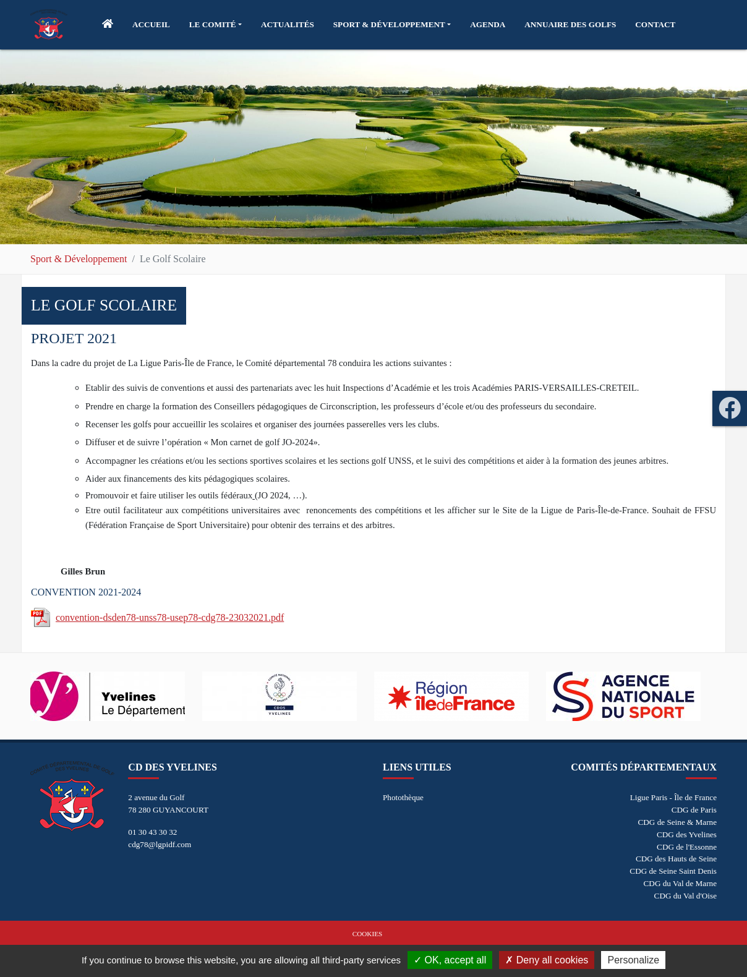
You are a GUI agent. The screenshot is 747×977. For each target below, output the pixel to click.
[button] (215, 25)
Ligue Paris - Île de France (673, 797)
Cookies (367, 933)
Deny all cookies (546, 960)
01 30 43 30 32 (152, 832)
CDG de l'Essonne (687, 846)
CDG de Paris (694, 809)
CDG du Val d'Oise (685, 895)
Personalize (633, 960)
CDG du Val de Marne (680, 883)
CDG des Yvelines (687, 834)
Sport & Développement (78, 259)
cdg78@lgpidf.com (159, 844)
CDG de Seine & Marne (677, 822)
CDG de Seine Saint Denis (673, 871)
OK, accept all (450, 960)
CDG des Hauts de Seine (676, 858)
